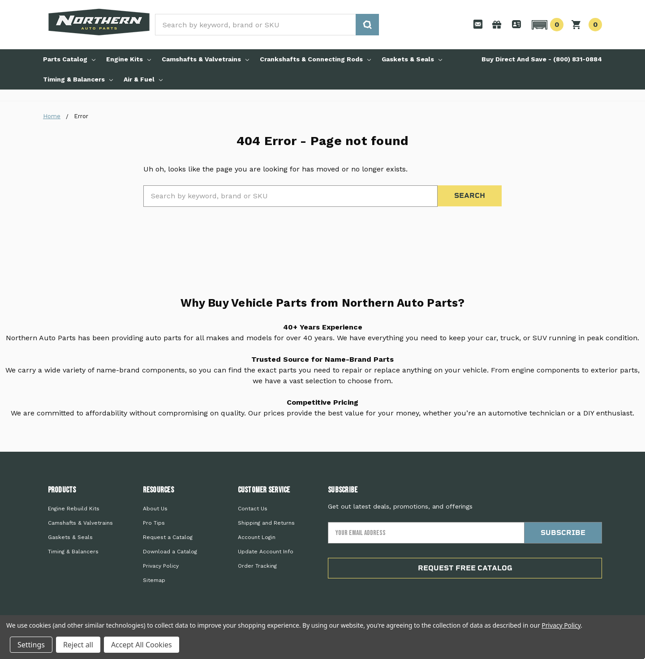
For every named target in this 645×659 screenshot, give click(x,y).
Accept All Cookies (141, 645)
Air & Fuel (143, 79)
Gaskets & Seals (412, 59)
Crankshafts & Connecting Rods (315, 59)
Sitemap (154, 580)
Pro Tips (154, 523)
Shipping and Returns (266, 523)
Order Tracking (257, 566)
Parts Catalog (69, 59)
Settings (31, 645)
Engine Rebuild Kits (73, 508)
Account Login (256, 537)
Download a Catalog (170, 551)
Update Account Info (265, 551)
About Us (155, 508)
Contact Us (252, 508)
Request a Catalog (168, 537)
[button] (546, 24)
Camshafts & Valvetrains (205, 59)
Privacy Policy (161, 566)
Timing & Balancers (78, 79)
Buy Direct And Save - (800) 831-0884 (542, 59)
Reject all (78, 645)
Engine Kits (128, 59)
